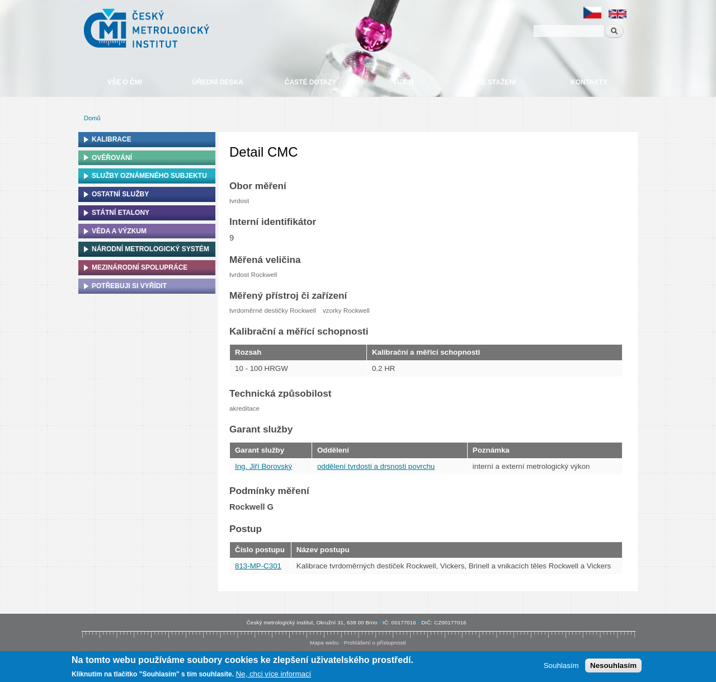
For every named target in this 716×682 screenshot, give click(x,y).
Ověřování (112, 158)
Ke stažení (496, 82)
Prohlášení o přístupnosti (375, 642)
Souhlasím (561, 665)
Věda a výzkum (119, 231)
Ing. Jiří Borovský (263, 466)
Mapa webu (324, 642)
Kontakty (589, 82)
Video (403, 82)
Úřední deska (217, 82)
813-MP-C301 (258, 566)
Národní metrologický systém (150, 249)
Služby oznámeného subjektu (149, 176)
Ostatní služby (120, 194)
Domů (92, 118)
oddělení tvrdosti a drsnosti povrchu (376, 466)
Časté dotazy (310, 82)
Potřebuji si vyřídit (129, 286)
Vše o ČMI (124, 82)
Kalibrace (111, 139)
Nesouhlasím (613, 665)
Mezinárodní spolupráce (139, 267)
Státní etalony (120, 213)
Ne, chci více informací (273, 674)
